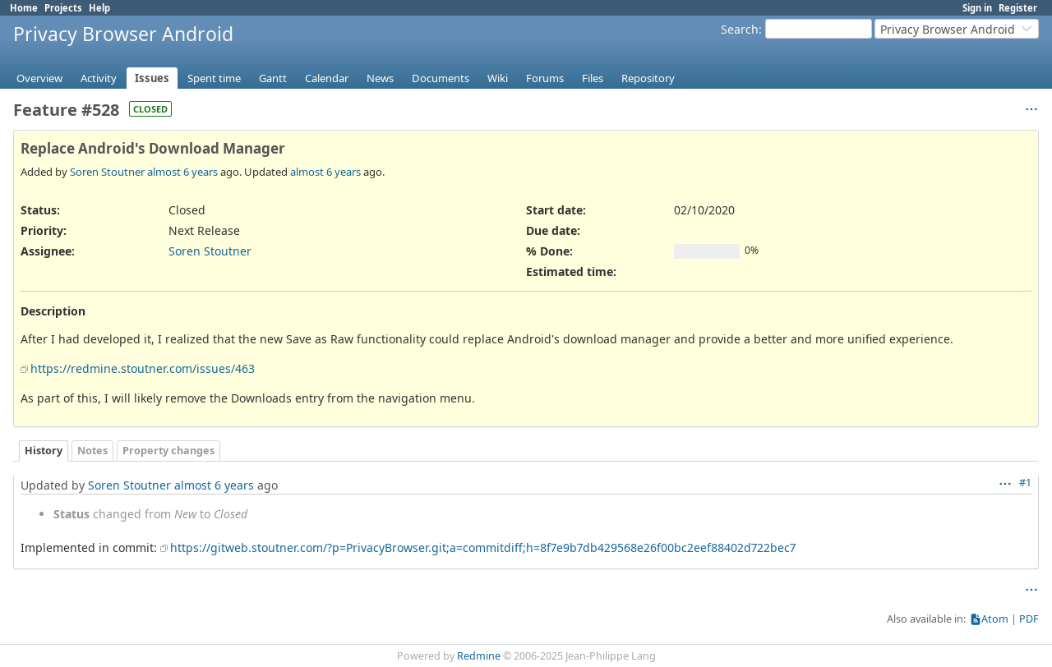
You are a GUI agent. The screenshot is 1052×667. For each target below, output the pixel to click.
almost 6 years (182, 171)
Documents (440, 78)
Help (99, 8)
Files (592, 78)
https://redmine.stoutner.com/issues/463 (142, 368)
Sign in (977, 8)
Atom (994, 619)
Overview (39, 78)
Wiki (497, 78)
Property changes (168, 451)
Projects (63, 8)
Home (24, 8)
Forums (545, 78)
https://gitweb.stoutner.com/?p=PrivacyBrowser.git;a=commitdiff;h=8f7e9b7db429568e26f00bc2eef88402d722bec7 (483, 547)
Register (1018, 8)
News (380, 78)
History (43, 451)
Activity (99, 78)
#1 (1025, 483)
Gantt (273, 78)
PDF (1029, 619)
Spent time (214, 78)
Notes (92, 451)
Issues (152, 78)
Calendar (326, 78)
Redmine (479, 656)
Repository (648, 78)
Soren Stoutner (107, 171)
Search (740, 29)
